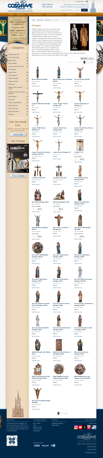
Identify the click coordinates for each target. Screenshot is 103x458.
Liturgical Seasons (13, 81)
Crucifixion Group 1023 (38, 177)
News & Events (37, 429)
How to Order (37, 423)
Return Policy (55, 425)
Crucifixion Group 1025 (59, 177)
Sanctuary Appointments (15, 102)
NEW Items (12, 84)
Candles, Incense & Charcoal (16, 66)
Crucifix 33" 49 (78, 152)
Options (34, 83)
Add (82, 159)
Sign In (77, 1)
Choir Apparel (12, 69)
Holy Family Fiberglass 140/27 (40, 202)
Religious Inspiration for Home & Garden (17, 92)
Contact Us (71, 14)
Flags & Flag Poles (14, 78)
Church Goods (12, 72)
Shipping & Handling (57, 423)
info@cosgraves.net (91, 452)
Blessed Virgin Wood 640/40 (39, 79)
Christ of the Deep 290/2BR (82, 79)
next (91, 62)
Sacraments (12, 99)
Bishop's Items (12, 60)
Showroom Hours (35, 14)
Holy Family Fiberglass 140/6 (61, 202)
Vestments (11, 114)
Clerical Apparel (13, 75)
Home (10, 14)
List (91, 58)
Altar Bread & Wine (14, 54)
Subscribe (18, 135)
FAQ (34, 425)
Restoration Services (54, 14)
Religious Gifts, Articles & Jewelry (16, 88)
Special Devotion (13, 105)
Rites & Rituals (13, 96)
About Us (21, 14)
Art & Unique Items (14, 57)
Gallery (84, 58)
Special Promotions (14, 111)
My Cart (84, 1)
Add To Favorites (36, 86)
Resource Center (37, 427)
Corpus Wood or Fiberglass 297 (62, 152)
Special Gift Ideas (13, 108)
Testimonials (36, 430)
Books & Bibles (13, 63)
